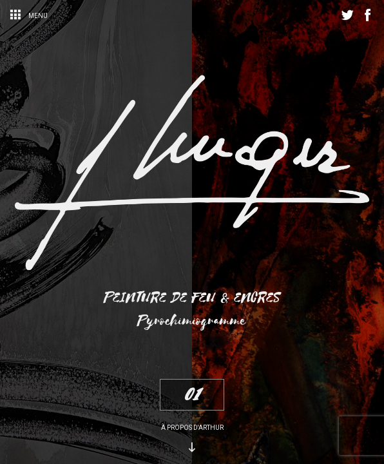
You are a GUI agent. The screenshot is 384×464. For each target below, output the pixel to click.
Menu (29, 15)
